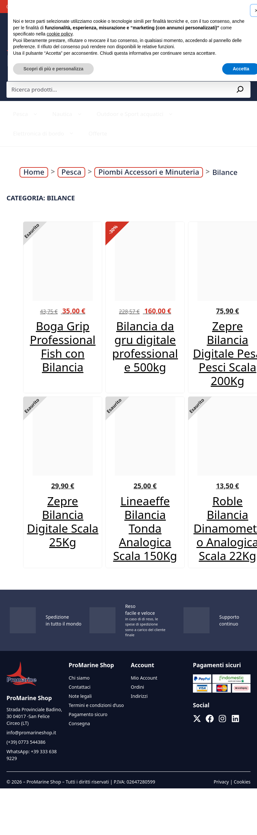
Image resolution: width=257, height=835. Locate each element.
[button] (248, 10)
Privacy (221, 782)
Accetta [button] (233, 68)
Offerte (97, 133)
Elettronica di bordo (44, 133)
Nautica (68, 114)
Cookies (242, 782)
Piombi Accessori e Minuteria (148, 172)
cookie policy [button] (52, 33)
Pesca (26, 114)
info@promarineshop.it (31, 732)
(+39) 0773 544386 (26, 742)
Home (34, 172)
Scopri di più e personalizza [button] (45, 68)
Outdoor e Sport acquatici (136, 114)
